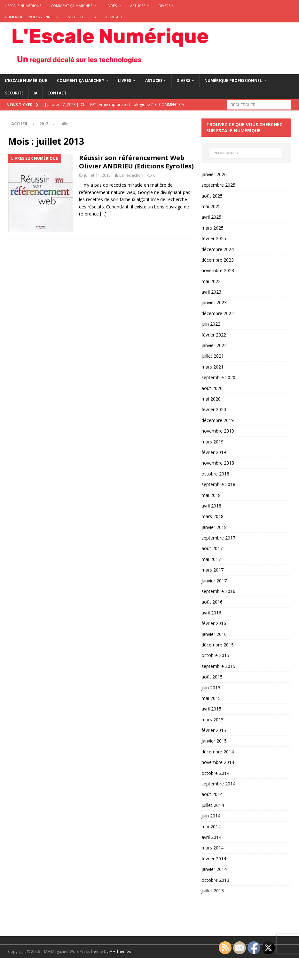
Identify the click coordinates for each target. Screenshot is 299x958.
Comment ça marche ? (71, 5)
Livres (111, 5)
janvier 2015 (214, 741)
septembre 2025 (218, 185)
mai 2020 (211, 399)
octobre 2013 (215, 880)
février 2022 (213, 335)
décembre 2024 (217, 249)
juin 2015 (210, 688)
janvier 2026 (214, 174)
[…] (103, 214)
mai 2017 (211, 559)
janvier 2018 (214, 527)
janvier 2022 (214, 345)
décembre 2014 (217, 752)
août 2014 (212, 794)
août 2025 (212, 196)
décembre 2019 (217, 420)
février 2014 (213, 859)
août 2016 (212, 602)
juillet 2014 (212, 805)
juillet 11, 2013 (97, 175)
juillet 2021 (212, 356)
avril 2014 (211, 837)
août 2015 (212, 677)
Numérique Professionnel (29, 16)
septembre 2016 (218, 591)
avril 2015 (211, 709)
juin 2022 (210, 324)
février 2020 (213, 409)
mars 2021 (212, 367)
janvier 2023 (214, 302)
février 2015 (213, 730)
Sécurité (76, 16)
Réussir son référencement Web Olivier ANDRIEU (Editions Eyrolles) (136, 161)
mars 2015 (212, 720)
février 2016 (213, 623)
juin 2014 (210, 816)
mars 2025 (212, 228)
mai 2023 (211, 281)
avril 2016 (211, 613)
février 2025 (213, 238)
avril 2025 (211, 217)
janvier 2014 (214, 869)
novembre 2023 (217, 270)
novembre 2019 (217, 431)
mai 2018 (211, 495)
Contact (114, 16)
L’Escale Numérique (23, 5)
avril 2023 (211, 292)
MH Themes (120, 951)
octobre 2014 (215, 773)
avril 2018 (211, 506)
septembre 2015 (218, 666)
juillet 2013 (212, 891)
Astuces (137, 5)
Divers (164, 5)
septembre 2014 (218, 784)
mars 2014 (212, 848)
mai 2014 (211, 827)
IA (95, 16)
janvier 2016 (214, 634)
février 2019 (213, 452)
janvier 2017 (214, 581)
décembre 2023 (217, 260)
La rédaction (131, 175)
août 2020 (212, 388)
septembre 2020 (218, 377)
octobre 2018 (215, 474)
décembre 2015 (217, 645)
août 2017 (212, 548)
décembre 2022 (217, 313)
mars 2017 (212, 570)
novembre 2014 (217, 762)
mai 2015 (211, 698)
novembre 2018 (217, 463)
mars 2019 (212, 442)
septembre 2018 (218, 484)
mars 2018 (212, 516)
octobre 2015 (215, 655)
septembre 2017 (218, 538)
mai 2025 (211, 206)
